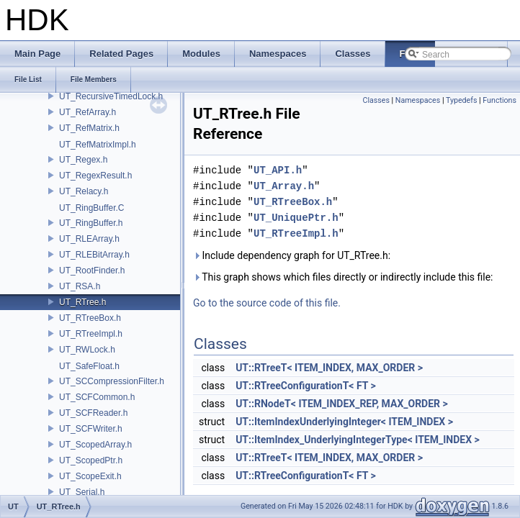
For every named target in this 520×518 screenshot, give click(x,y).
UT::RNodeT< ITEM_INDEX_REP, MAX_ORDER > (342, 403)
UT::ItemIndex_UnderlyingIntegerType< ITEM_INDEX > (358, 439)
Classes (375, 100)
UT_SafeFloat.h (89, 366)
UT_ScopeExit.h (90, 476)
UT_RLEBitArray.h (94, 255)
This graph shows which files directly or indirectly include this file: (343, 277)
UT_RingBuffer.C (92, 208)
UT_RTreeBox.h (90, 318)
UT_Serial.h (81, 492)
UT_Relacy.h (83, 191)
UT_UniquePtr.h (296, 217)
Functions (499, 100)
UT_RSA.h (79, 286)
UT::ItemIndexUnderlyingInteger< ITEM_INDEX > (344, 421)
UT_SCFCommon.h (97, 397)
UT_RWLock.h (87, 350)
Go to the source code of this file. (267, 303)
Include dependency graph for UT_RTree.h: (291, 255)
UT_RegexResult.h (95, 176)
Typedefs (462, 100)
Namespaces (417, 100)
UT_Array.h (284, 186)
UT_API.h (278, 170)
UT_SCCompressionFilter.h (111, 381)
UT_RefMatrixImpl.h (97, 145)
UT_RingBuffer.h (91, 223)
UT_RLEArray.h (89, 239)
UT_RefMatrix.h (89, 128)
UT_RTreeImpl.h (90, 334)
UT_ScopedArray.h (95, 445)
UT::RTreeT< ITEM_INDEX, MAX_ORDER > (329, 367)
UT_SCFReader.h (93, 413)
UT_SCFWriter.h (90, 429)
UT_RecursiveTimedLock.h (111, 96)
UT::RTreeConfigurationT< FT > (306, 385)
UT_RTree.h (82, 302)
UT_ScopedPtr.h (90, 460)
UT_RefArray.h (87, 112)
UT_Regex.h (83, 160)
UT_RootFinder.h (92, 270)
